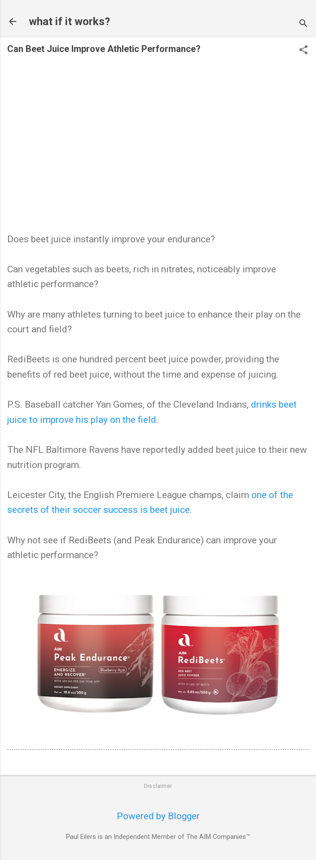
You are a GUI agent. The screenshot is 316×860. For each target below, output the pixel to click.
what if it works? (69, 21)
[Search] (303, 24)
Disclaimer (158, 786)
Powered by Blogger (158, 816)
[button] (303, 50)
